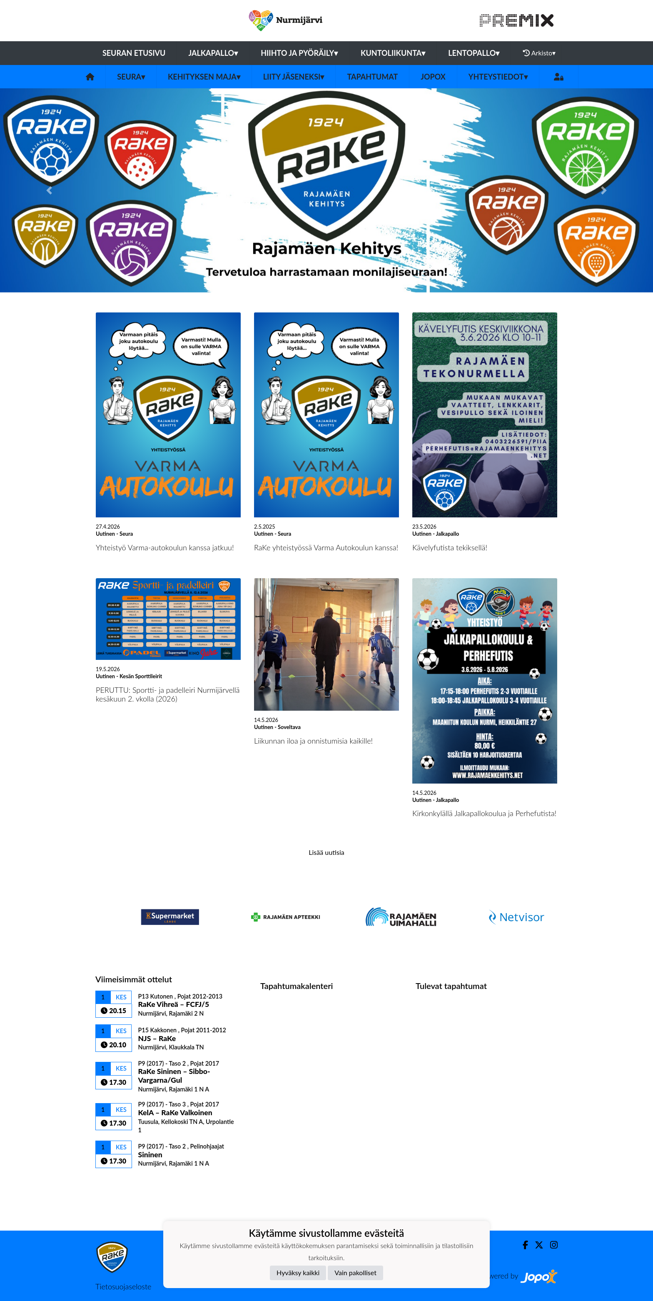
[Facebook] (522, 1245)
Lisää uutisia (326, 852)
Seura (131, 76)
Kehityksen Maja (204, 76)
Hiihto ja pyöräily (299, 52)
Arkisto (539, 53)
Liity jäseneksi (293, 76)
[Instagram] (550, 1245)
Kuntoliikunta (393, 52)
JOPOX (433, 76)
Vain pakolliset (355, 1272)
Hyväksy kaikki (298, 1272)
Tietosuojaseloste (123, 1286)
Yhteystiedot (498, 76)
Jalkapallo (213, 52)
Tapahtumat (372, 76)
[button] (49, 190)
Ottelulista (116, 1182)
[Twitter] (535, 1245)
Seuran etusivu (134, 52)
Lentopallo (473, 52)
